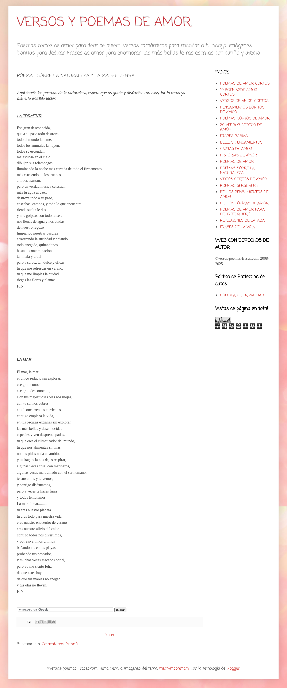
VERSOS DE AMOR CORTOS (244, 101)
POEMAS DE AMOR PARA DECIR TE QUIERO (242, 212)
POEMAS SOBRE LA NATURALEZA (237, 170)
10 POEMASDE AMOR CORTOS (238, 92)
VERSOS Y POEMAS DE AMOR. (105, 22)
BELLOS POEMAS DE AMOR (244, 203)
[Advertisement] (52, 324)
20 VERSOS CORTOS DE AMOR (241, 127)
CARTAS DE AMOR (236, 149)
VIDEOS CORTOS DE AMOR (243, 179)
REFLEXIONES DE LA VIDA (242, 221)
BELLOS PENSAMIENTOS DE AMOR (244, 194)
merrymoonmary (174, 668)
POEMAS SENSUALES (239, 186)
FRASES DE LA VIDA (237, 227)
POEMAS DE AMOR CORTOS (245, 84)
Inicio (110, 635)
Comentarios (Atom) (60, 644)
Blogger (233, 668)
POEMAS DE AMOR (237, 162)
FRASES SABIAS (234, 136)
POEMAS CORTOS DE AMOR (245, 118)
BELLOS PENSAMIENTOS (241, 142)
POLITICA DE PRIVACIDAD (242, 295)
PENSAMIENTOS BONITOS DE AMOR (242, 109)
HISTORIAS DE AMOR (238, 155)
